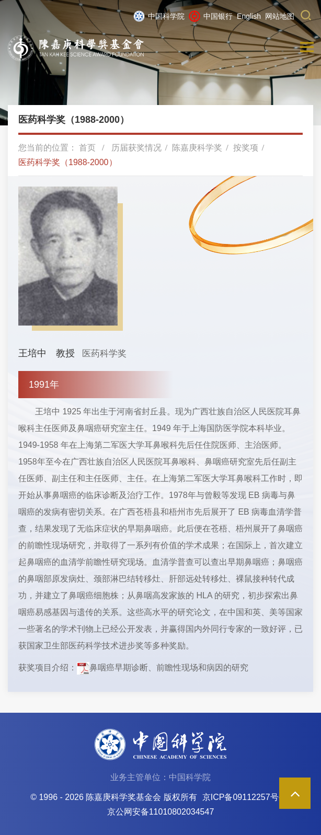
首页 (87, 147)
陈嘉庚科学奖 (197, 147)
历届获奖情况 (136, 147)
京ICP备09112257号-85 (246, 797)
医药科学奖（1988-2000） (67, 162)
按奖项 (245, 147)
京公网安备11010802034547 (160, 811)
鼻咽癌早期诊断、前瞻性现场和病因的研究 (168, 667)
